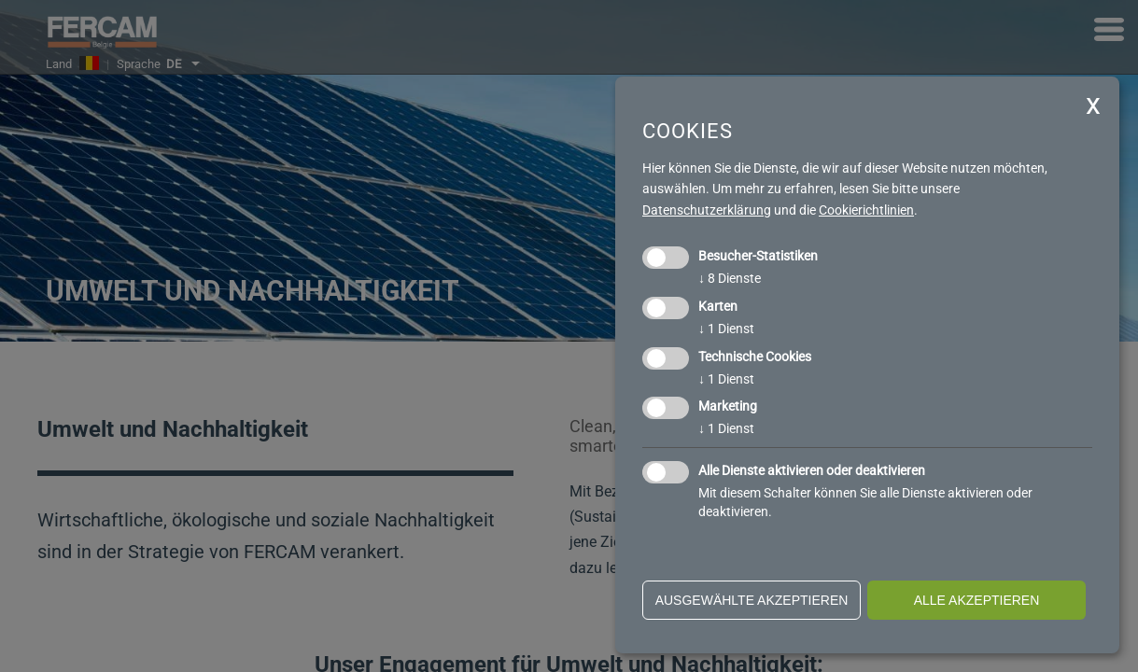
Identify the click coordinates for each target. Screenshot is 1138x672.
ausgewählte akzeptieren (752, 600)
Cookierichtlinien (866, 210)
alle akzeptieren (977, 600)
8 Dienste (729, 278)
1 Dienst (726, 328)
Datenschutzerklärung (706, 210)
